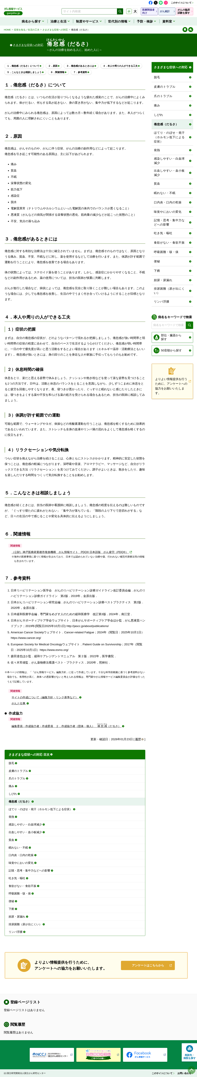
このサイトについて (181, 2)
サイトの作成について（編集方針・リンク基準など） (45, 697)
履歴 (138, 739)
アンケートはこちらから (148, 965)
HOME (7, 29)
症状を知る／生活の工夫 (26, 29)
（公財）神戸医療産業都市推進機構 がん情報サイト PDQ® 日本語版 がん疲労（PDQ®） (70, 552)
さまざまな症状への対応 (55, 29)
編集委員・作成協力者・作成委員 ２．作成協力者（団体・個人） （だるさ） (67, 726)
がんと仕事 (19, 703)
